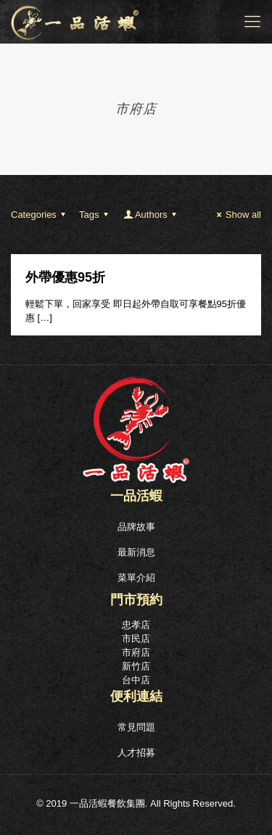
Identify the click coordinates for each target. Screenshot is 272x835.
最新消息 (136, 552)
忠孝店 (136, 624)
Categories (40, 214)
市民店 (136, 638)
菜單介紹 (136, 577)
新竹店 (136, 666)
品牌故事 (136, 526)
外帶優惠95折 (65, 277)
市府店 (136, 652)
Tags (95, 214)
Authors (151, 214)
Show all (237, 214)
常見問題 (136, 727)
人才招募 (136, 752)
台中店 (136, 680)
